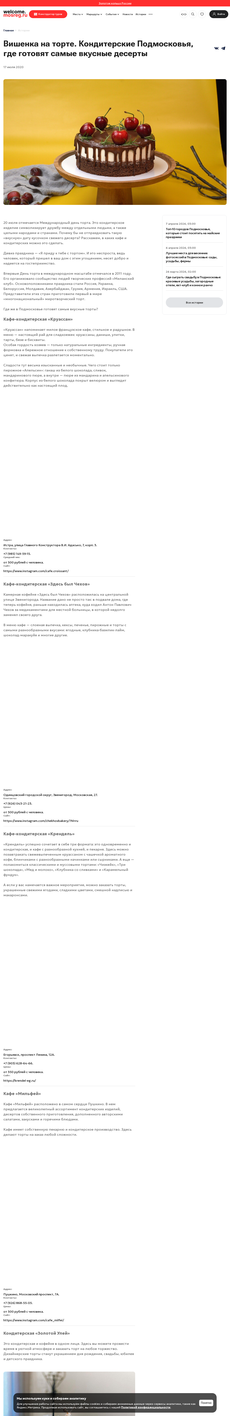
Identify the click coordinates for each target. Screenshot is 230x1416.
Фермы (128, 1258)
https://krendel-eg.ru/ (20, 685)
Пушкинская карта (24, 1201)
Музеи (89, 1167)
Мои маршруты (200, 1334)
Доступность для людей (100, 1201)
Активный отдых (73, 1229)
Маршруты (95, 14)
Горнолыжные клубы (26, 1292)
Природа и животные (186, 1229)
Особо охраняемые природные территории (149, 1344)
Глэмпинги (154, 1168)
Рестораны (43, 1065)
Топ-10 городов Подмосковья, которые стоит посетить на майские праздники (193, 233)
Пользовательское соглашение (17, 1364)
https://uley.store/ (17, 1050)
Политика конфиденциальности (20, 1375)
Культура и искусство (131, 1229)
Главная (8, 30)
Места (78, 14)
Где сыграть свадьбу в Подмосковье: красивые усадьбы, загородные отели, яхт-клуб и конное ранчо (193, 281)
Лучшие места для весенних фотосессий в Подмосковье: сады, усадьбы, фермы (191, 257)
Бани (13, 1227)
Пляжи (167, 1138)
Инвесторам (139, 1334)
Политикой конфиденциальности (145, 1407)
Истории (141, 14)
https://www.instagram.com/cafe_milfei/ (34, 793)
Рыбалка (72, 1258)
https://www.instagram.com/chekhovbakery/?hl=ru (41, 557)
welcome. (14, 1326)
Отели (91, 1138)
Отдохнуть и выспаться (17, 1261)
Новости (128, 14)
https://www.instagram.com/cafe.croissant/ (36, 439)
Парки (167, 1198)
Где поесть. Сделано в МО (19, 1065)
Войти (193, 1349)
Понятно (206, 1402)
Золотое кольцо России (115, 3)
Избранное (196, 1342)
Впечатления (24, 1138)
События (113, 14)
